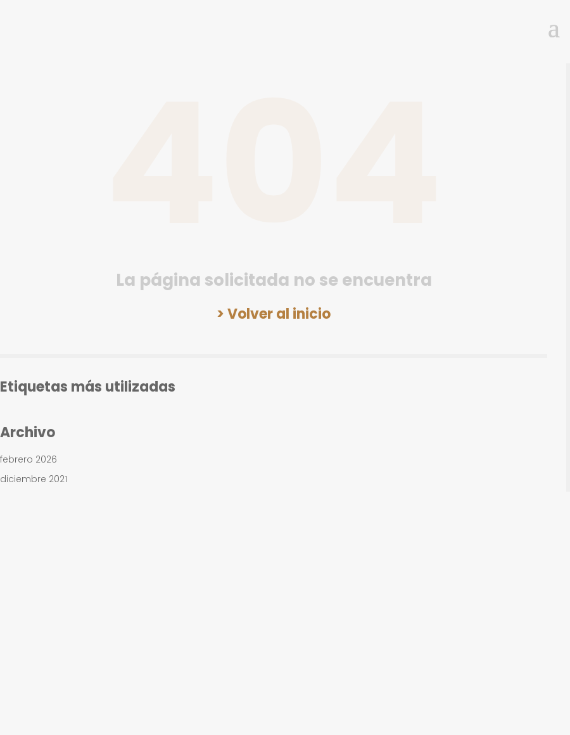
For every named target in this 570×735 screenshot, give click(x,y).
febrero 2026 (28, 459)
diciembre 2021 (33, 479)
